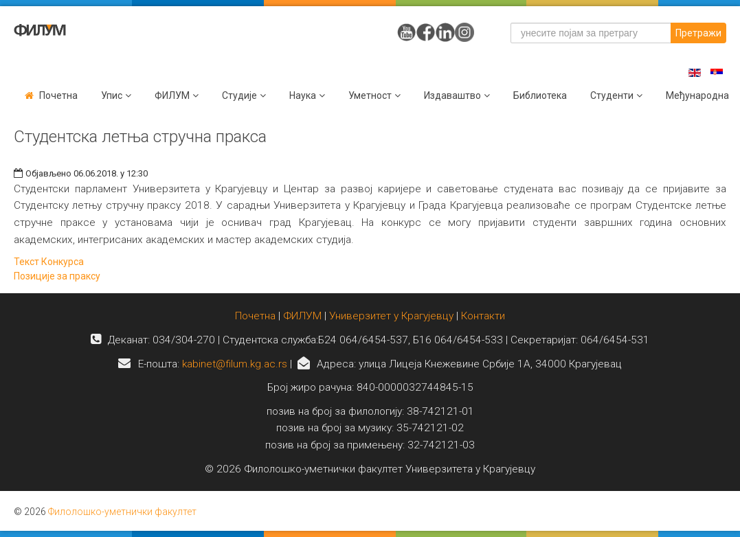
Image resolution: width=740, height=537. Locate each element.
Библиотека (540, 95)
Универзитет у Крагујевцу (391, 316)
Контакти (483, 316)
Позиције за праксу (57, 276)
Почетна (58, 95)
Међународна (697, 95)
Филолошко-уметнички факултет (122, 511)
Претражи (698, 32)
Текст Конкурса (49, 261)
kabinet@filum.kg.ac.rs (234, 364)
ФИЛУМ (302, 316)
